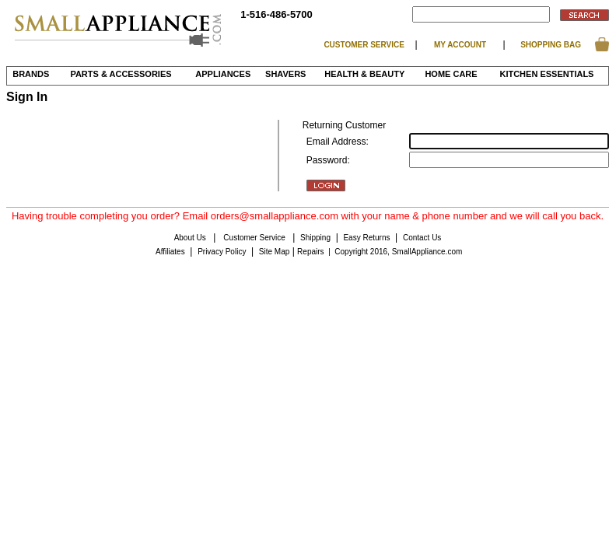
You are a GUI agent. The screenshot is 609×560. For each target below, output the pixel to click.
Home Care (451, 74)
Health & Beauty (364, 74)
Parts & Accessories (120, 74)
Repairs (310, 251)
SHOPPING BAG (550, 44)
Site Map (274, 251)
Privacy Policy (222, 251)
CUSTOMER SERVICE (364, 44)
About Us (191, 237)
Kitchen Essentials (546, 74)
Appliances (222, 74)
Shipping (315, 237)
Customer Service (255, 237)
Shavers (285, 74)
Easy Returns (366, 237)
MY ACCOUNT (460, 44)
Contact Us (422, 237)
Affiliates (170, 251)
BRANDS (30, 74)
